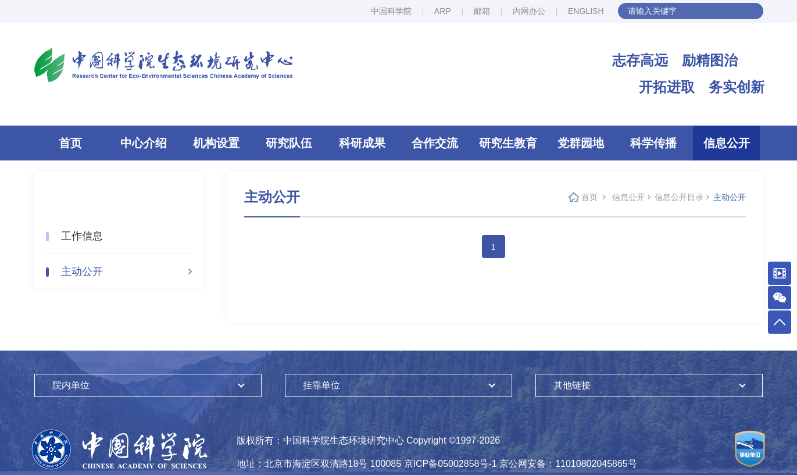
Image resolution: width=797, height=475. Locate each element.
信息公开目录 (679, 197)
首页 (70, 143)
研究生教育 (508, 143)
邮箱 (482, 11)
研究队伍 (289, 143)
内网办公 (529, 11)
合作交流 (435, 143)
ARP (442, 11)
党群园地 (580, 143)
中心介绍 (143, 143)
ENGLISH (585, 11)
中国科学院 (391, 11)
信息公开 (726, 143)
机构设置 (216, 143)
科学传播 (653, 143)
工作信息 (82, 236)
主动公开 (82, 271)
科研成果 (362, 143)
